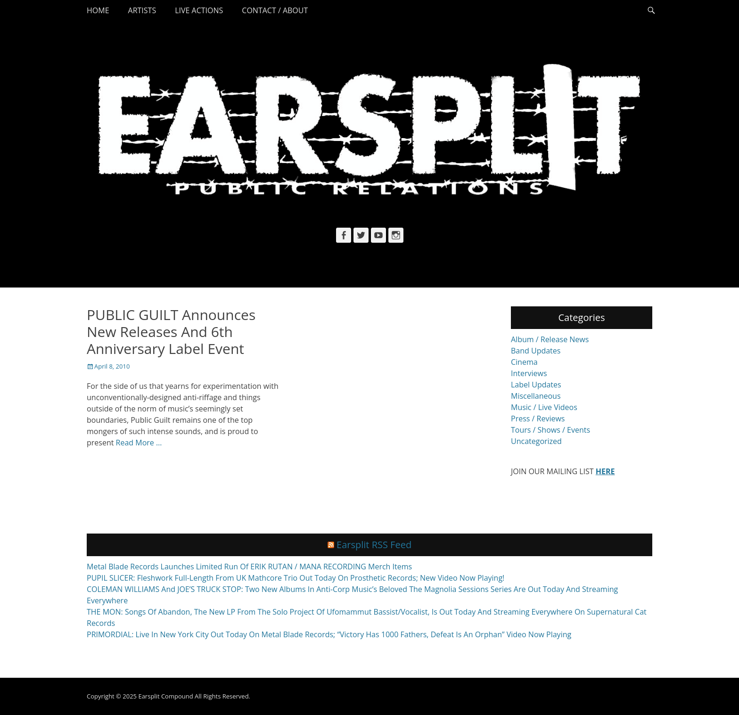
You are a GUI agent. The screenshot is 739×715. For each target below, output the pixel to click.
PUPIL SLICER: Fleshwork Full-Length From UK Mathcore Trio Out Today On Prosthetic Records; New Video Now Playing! (295, 578)
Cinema (524, 362)
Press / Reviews (538, 418)
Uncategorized (536, 441)
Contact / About (275, 10)
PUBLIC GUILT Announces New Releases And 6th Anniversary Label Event (171, 331)
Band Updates (535, 350)
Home (98, 10)
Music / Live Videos (544, 407)
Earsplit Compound (165, 696)
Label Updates (536, 384)
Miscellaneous (536, 396)
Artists (142, 10)
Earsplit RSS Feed (374, 544)
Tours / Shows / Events (550, 430)
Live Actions (199, 10)
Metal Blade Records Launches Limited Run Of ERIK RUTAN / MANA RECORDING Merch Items (249, 566)
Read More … (139, 442)
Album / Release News (550, 339)
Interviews (529, 373)
